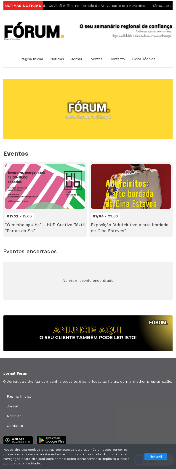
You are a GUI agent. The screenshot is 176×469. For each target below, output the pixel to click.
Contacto (117, 59)
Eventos (95, 59)
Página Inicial (32, 59)
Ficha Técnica (143, 59)
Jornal (76, 59)
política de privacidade (21, 463)
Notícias (57, 59)
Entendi (156, 456)
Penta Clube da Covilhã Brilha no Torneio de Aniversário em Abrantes (86, 5)
